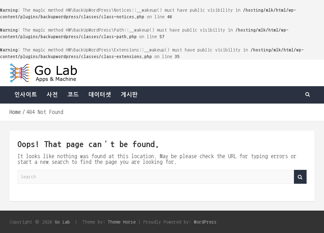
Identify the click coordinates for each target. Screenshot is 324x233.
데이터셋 (99, 95)
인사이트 (25, 95)
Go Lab (62, 221)
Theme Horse (122, 221)
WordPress (205, 221)
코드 (73, 95)
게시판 (129, 95)
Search (300, 177)
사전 (52, 95)
